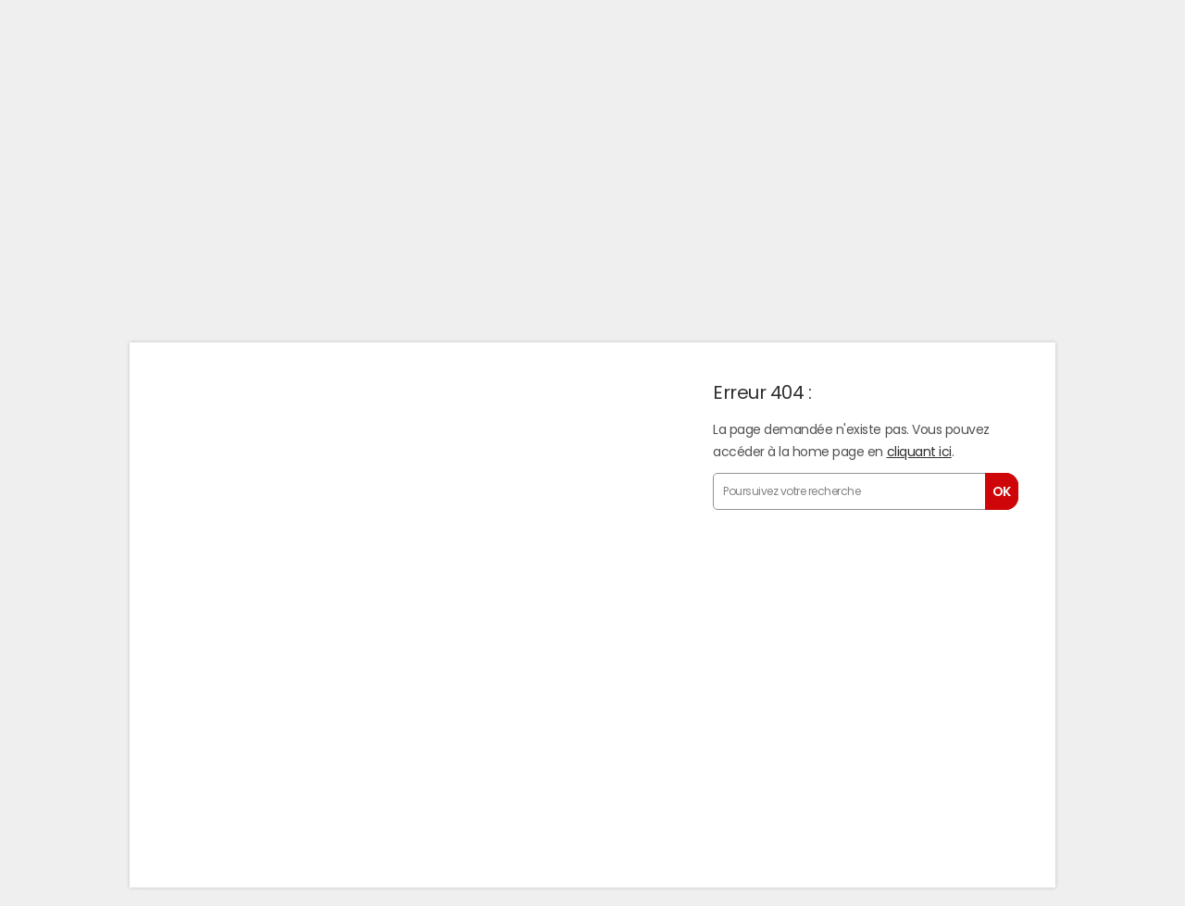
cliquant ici (919, 451)
